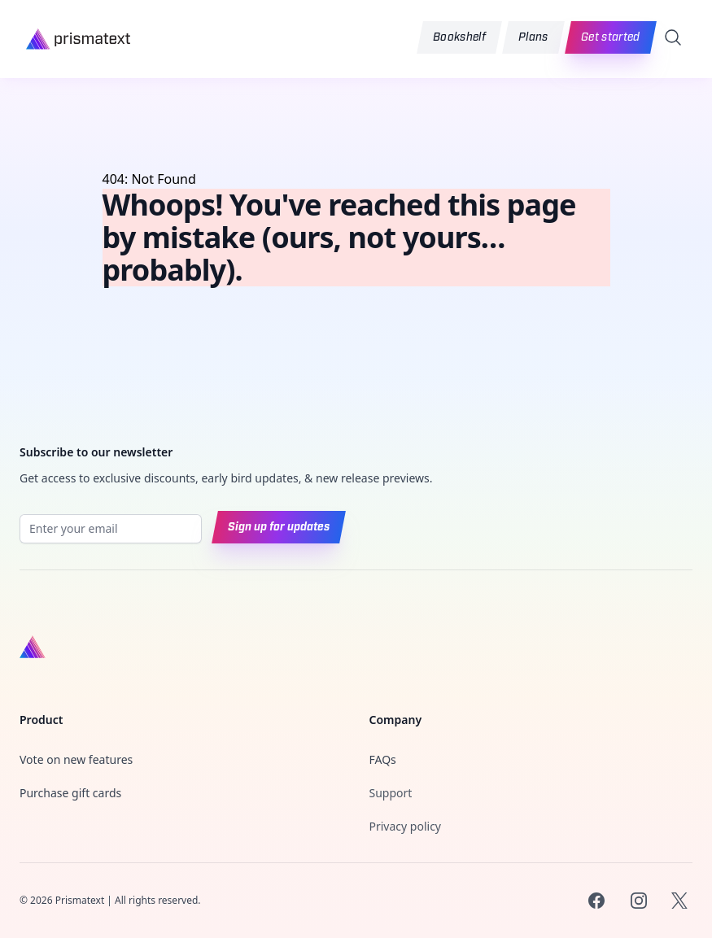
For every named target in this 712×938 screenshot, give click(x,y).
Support (391, 793)
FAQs (382, 759)
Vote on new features (76, 759)
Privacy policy (405, 826)
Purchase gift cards (70, 793)
